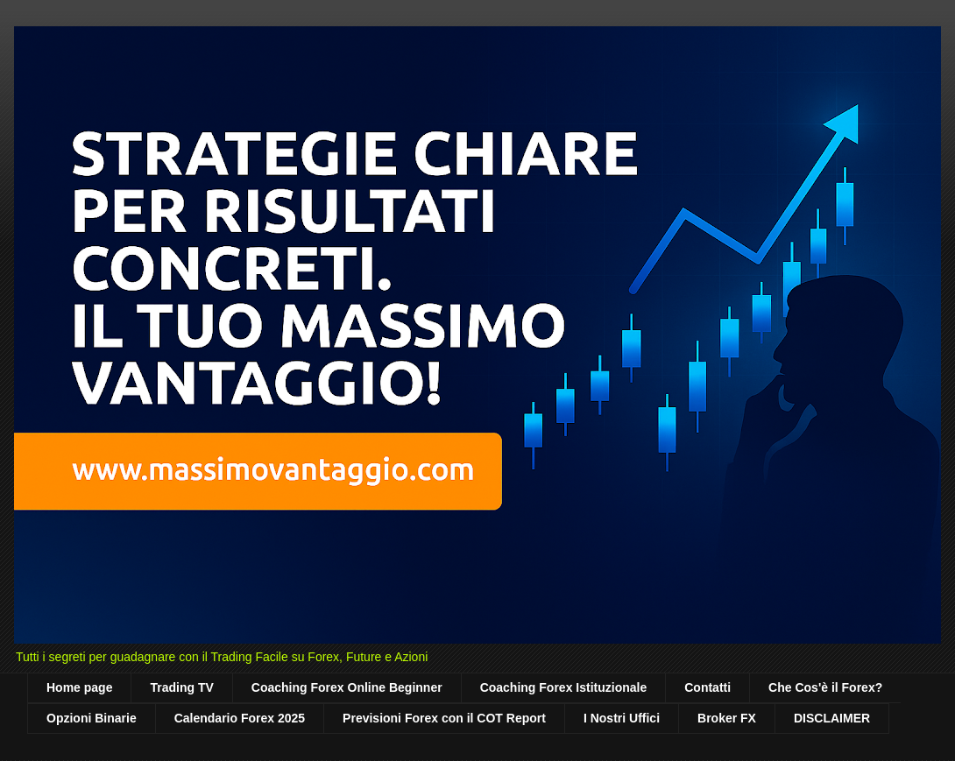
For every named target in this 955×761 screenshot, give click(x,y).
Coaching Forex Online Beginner (346, 687)
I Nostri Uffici (622, 718)
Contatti (707, 687)
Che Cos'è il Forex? (825, 687)
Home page (79, 687)
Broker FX (726, 718)
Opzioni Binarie (91, 718)
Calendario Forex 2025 (239, 718)
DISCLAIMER (832, 718)
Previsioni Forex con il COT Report (444, 718)
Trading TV (181, 687)
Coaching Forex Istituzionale (563, 687)
